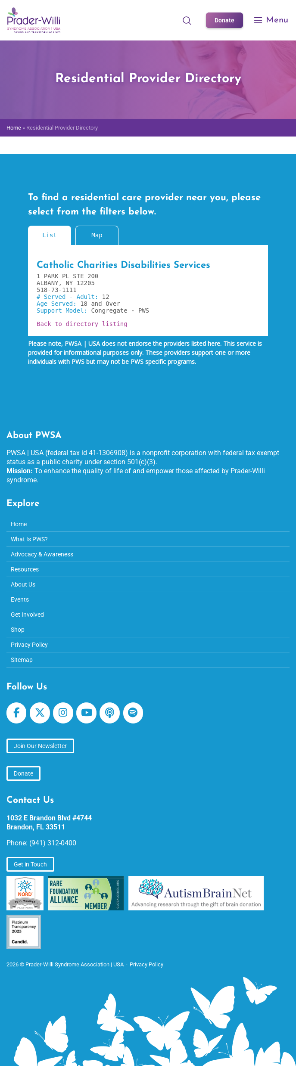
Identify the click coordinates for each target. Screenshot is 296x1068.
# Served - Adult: (69, 296)
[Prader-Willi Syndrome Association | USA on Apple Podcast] (109, 712)
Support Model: (64, 310)
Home (13, 127)
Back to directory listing (82, 323)
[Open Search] (187, 20)
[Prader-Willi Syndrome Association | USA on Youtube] (86, 712)
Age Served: (58, 303)
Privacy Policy (29, 644)
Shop (18, 629)
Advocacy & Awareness (42, 554)
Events (20, 599)
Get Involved (27, 614)
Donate (224, 20)
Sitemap (22, 659)
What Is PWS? (29, 539)
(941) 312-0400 (52, 843)
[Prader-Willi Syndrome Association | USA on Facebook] (16, 712)
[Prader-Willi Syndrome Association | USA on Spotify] (133, 712)
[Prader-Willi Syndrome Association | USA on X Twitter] (40, 712)
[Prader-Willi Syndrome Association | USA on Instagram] (63, 712)
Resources (25, 569)
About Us (23, 584)
